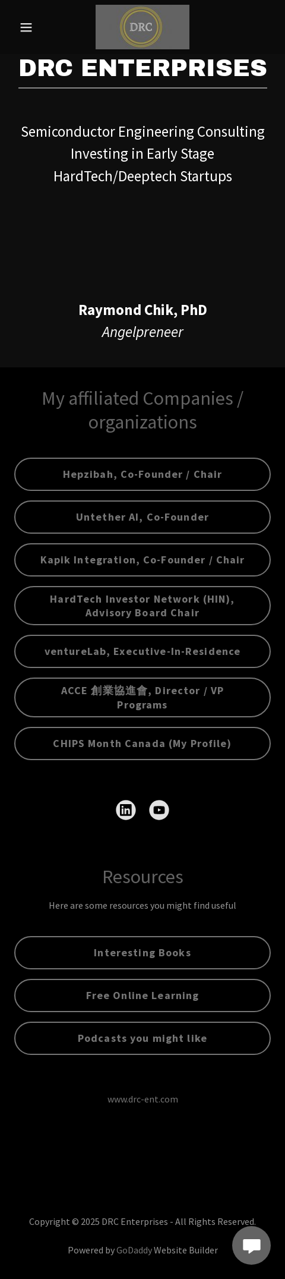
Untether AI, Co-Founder (142, 517)
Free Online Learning (143, 995)
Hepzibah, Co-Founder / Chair (143, 474)
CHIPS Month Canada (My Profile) (142, 743)
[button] (33, 27)
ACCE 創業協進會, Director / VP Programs (142, 697)
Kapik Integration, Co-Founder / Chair (142, 559)
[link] (142, 27)
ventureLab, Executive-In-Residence (143, 651)
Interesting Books (142, 952)
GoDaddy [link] (134, 1250)
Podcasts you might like (142, 1038)
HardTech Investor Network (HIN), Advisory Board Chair (142, 605)
